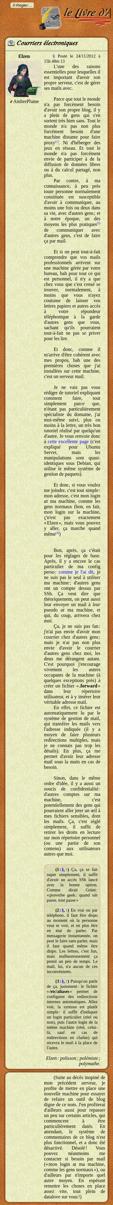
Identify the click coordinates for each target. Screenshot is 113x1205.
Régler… (24, 5)
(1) (56, 141)
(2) (98, 223)
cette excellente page (68, 441)
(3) (57, 532)
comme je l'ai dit (75, 571)
